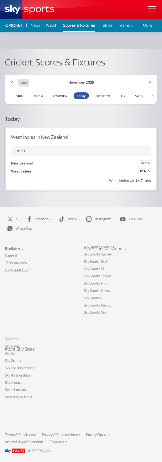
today (24, 82)
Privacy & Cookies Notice (61, 435)
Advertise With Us (18, 415)
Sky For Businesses (19, 386)
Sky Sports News (97, 314)
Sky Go (10, 371)
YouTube (130, 219)
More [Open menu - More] (150, 25)
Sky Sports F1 (94, 293)
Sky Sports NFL (95, 307)
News (35, 25)
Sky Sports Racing (97, 329)
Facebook (37, 219)
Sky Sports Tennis (97, 300)
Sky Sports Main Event (101, 256)
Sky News (12, 364)
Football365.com (18, 278)
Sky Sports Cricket (98, 278)
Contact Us (58, 442)
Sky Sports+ (93, 322)
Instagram (97, 219)
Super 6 (11, 264)
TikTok (67, 219)
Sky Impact (13, 400)
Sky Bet (10, 256)
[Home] (29, 9)
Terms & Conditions (20, 435)
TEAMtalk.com (16, 271)
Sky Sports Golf (95, 285)
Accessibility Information (24, 442)
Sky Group (13, 378)
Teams (125, 25)
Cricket (14, 25)
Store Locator (15, 408)
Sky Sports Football (99, 271)
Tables (106, 25)
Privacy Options (98, 435)
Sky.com (11, 357)
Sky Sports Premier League (104, 264)
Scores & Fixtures (79, 25)
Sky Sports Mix (95, 336)
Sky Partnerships (18, 393)
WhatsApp (18, 228)
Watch (52, 25)
